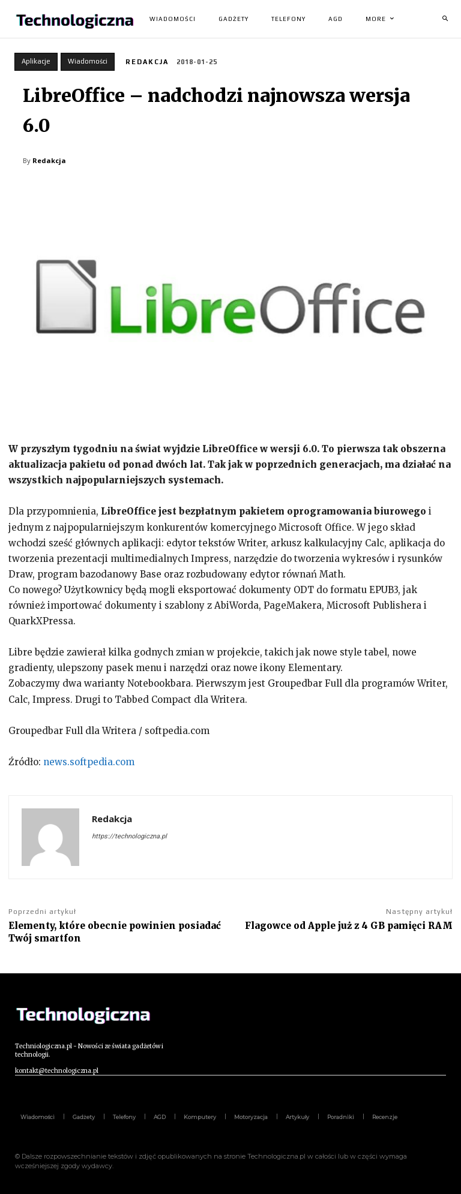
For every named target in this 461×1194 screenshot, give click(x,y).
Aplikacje (36, 62)
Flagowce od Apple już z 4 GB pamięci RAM (349, 925)
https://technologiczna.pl (129, 836)
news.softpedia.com (87, 762)
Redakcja (147, 61)
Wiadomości (88, 62)
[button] (445, 19)
